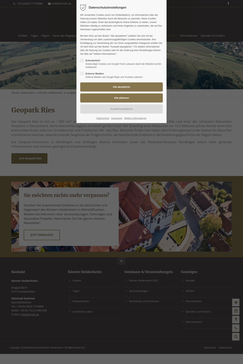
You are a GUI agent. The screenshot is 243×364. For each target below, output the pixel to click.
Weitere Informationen (135, 118)
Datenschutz (102, 118)
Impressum (116, 118)
